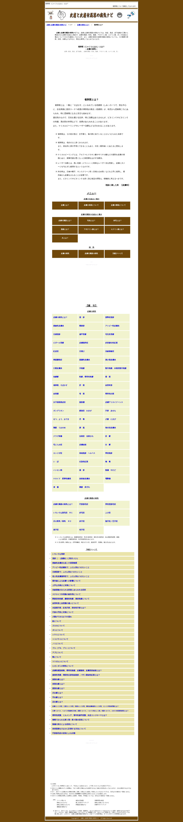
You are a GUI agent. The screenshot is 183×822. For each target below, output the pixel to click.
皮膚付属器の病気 (91, 253)
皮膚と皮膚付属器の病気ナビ (56, 25)
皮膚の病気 (65, 253)
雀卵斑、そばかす (60, 385)
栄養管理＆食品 (99, 800)
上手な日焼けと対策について (63, 585)
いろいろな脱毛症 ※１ (63, 513)
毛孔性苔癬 (109, 334)
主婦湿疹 (56, 334)
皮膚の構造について (118, 205)
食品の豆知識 (80, 800)
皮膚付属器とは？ (65, 220)
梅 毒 (108, 462)
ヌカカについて (58, 626)
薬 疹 (82, 470)
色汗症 (82, 530)
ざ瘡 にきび (110, 419)
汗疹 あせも (110, 411)
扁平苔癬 (82, 334)
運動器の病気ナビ (62, 806)
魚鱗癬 (56, 377)
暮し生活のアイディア (82, 802)
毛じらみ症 (57, 445)
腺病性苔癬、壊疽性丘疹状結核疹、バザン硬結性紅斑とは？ (76, 675)
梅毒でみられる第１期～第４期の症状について (70, 720)
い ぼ (56, 462)
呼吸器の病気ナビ (81, 804)
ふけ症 (108, 513)
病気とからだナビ (62, 802)
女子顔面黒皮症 (59, 402)
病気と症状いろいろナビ (102, 802)
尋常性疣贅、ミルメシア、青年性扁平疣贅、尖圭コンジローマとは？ (79, 715)
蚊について (56, 621)
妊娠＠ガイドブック (100, 804)
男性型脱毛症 (110, 504)
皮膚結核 (82, 445)
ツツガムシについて (60, 661)
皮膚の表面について (91, 205)
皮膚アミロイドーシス (114, 402)
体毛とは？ (117, 220)
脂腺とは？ (65, 229)
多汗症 (82, 521)
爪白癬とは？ (57, 693)
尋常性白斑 (109, 394)
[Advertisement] (91, 76)
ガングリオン (58, 411)
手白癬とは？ (57, 697)
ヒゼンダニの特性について (63, 666)
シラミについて (58, 635)
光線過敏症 (109, 351)
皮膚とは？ (65, 205)
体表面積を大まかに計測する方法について (69, 729)
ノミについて (57, 644)
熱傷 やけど (110, 470)
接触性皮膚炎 (58, 326)
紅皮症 (56, 351)
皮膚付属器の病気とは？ (63, 504)
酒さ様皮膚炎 (110, 360)
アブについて (57, 652)
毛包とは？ (91, 220)
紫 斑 (108, 377)
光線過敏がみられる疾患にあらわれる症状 (69, 590)
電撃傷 (108, 479)
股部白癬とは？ (58, 688)
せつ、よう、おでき (61, 419)
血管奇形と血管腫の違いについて (65, 603)
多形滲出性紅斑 (111, 343)
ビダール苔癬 (58, 343)
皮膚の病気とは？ (83, 25)
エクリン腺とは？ (117, 229)
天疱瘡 (82, 368)
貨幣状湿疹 (109, 317)
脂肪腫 (82, 402)
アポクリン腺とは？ (91, 229)
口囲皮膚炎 (57, 368)
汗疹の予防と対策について (63, 612)
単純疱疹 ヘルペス (87, 453)
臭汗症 (56, 530)
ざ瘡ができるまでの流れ (62, 617)
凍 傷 (56, 487)
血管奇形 (108, 385)
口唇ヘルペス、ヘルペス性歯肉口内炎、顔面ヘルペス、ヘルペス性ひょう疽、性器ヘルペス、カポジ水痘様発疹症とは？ (90, 711)
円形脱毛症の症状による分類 (63, 733)
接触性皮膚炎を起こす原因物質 (64, 563)
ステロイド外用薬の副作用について (66, 594)
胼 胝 (82, 428)
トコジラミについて (60, 639)
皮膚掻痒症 (83, 343)
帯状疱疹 (108, 453)
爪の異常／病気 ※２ (62, 521)
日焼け (82, 351)
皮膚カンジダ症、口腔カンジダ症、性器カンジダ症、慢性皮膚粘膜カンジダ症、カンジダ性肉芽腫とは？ (85, 706)
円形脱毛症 (83, 504)
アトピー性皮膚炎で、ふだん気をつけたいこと (70, 567)
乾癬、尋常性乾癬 (86, 377)
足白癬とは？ (57, 702)
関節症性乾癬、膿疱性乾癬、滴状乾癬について (70, 599)
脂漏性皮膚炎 (84, 360)
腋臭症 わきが (85, 411)
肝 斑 (82, 385)
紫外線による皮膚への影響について (66, 581)
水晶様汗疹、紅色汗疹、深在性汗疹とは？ (69, 608)
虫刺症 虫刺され (86, 436)
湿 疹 (82, 317)
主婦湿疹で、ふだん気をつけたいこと (67, 572)
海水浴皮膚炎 (110, 428)
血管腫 (56, 394)
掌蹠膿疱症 (57, 360)
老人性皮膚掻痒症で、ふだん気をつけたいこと (70, 576)
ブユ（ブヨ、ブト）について (63, 648)
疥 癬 (108, 436)
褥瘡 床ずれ (84, 487)
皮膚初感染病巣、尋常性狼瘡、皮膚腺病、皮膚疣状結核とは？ (77, 670)
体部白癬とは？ (58, 684)
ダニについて (57, 630)
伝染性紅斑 (83, 462)
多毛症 (82, 513)
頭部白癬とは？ (58, 679)
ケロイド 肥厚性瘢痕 (62, 479)
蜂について (56, 657)
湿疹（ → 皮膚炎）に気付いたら (65, 558)
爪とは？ (65, 238)
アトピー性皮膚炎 (112, 326)
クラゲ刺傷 (57, 436)
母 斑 (82, 394)
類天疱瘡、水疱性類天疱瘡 (115, 368)
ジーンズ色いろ (61, 800)
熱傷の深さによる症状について (64, 724)
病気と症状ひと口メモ (63, 804)
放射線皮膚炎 (84, 479)
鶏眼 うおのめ (59, 428)
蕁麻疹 (82, 326)
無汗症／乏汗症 (111, 521)
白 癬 (108, 445)
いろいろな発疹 (58, 554)
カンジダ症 (57, 453)
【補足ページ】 (117, 253)
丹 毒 (82, 419)
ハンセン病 (57, 470)
